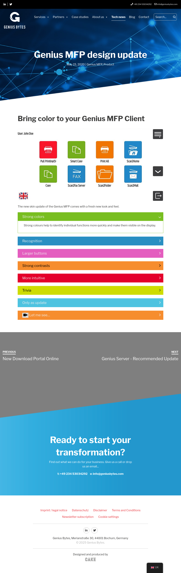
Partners (58, 17)
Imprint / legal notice (55, 510)
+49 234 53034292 (73, 474)
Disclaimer (100, 510)
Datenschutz (81, 510)
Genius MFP (94, 64)
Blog (132, 17)
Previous (9, 351)
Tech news (118, 17)
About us (98, 17)
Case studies (80, 17)
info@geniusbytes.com (108, 474)
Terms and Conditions (124, 510)
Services (39, 17)
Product (109, 64)
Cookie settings (108, 516)
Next (174, 351)
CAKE (90, 558)
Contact (144, 17)
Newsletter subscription (78, 516)
